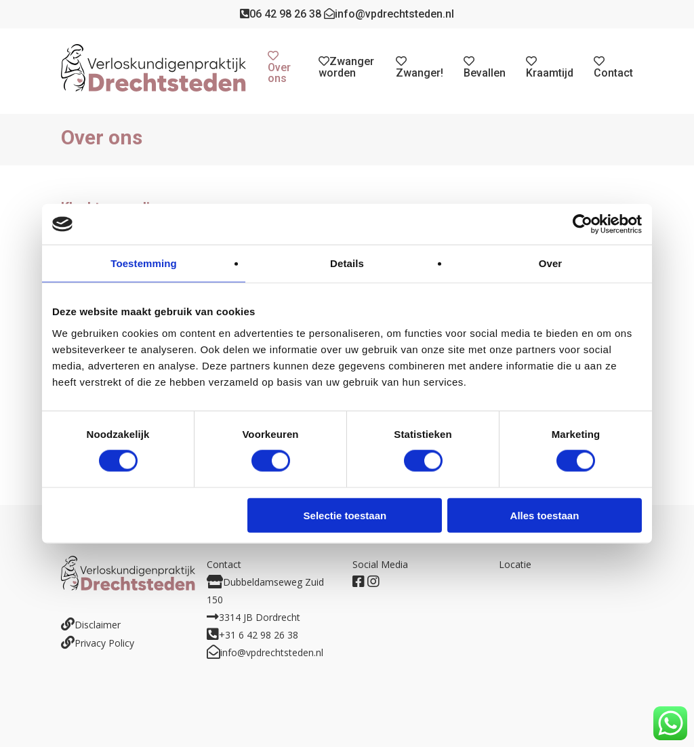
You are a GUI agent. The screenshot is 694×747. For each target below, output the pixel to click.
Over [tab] (551, 263)
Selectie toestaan (345, 515)
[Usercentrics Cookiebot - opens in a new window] (582, 224)
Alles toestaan (544, 515)
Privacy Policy (104, 643)
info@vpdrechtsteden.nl (389, 13)
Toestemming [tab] (143, 263)
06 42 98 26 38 (280, 13)
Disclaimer (98, 624)
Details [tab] (347, 263)
